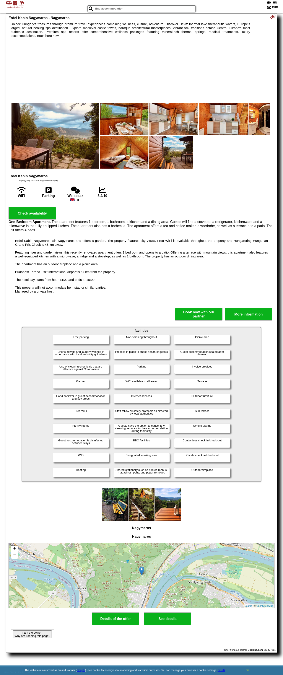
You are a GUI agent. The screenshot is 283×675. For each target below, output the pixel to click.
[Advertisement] (141, 70)
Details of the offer (115, 619)
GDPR (221, 670)
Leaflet (248, 606)
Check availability (32, 213)
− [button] (14, 555)
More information (248, 314)
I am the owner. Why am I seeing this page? (32, 634)
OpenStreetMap (264, 606)
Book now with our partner (198, 314)
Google (81, 670)
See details (167, 619)
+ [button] (14, 549)
